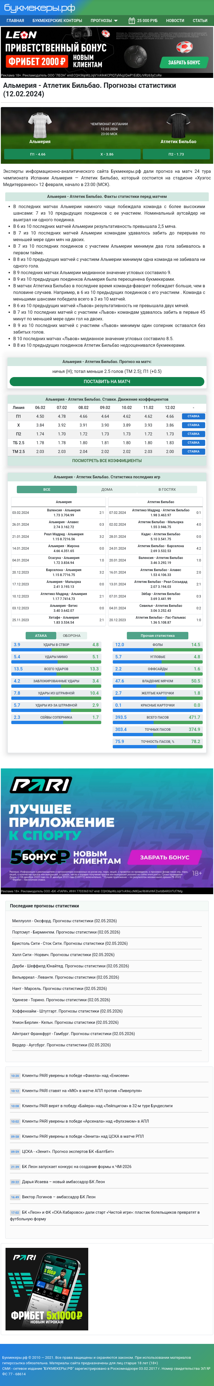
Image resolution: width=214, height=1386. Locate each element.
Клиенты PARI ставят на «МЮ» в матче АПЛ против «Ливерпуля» (82, 1090)
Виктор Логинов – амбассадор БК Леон (59, 1197)
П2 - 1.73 (176, 154)
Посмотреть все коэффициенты (107, 461)
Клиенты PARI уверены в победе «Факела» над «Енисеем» (75, 1075)
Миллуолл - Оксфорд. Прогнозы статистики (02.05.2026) (64, 921)
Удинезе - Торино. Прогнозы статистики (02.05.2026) (61, 1000)
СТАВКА (193, 416)
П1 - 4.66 (38, 154)
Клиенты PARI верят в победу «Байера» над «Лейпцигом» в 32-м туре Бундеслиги (97, 1106)
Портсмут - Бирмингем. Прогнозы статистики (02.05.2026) (66, 932)
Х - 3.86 (107, 154)
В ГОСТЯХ (167, 489)
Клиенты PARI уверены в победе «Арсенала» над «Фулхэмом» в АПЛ (85, 1121)
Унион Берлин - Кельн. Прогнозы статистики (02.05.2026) (65, 1022)
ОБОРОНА (72, 635)
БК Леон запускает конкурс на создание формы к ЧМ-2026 (77, 1166)
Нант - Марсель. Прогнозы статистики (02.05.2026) (59, 988)
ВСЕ (46, 489)
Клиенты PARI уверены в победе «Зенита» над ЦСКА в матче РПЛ (83, 1136)
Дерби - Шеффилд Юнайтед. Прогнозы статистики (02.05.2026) (70, 966)
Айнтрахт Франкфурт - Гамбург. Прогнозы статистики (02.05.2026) (73, 1034)
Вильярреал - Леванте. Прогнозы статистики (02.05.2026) (65, 977)
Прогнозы (101, 20)
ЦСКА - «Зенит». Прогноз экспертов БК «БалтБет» (68, 1151)
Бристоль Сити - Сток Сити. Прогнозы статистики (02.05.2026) (70, 943)
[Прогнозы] (115, 20)
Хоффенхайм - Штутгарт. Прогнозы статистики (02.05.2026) (67, 1011)
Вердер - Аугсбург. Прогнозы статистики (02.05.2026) (61, 1045)
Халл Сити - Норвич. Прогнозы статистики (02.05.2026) (63, 955)
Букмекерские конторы (57, 20)
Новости (175, 20)
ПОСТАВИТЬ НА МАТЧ (107, 381)
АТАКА (41, 635)
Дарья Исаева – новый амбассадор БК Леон (63, 1182)
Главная (15, 20)
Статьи (200, 20)
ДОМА (107, 489)
